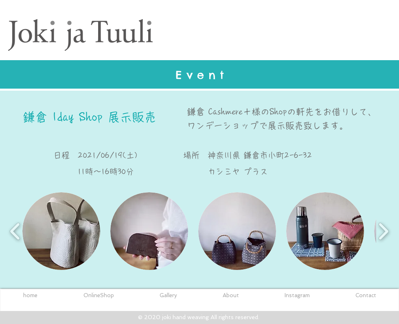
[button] (61, 231)
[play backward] (15, 231)
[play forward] (383, 231)
